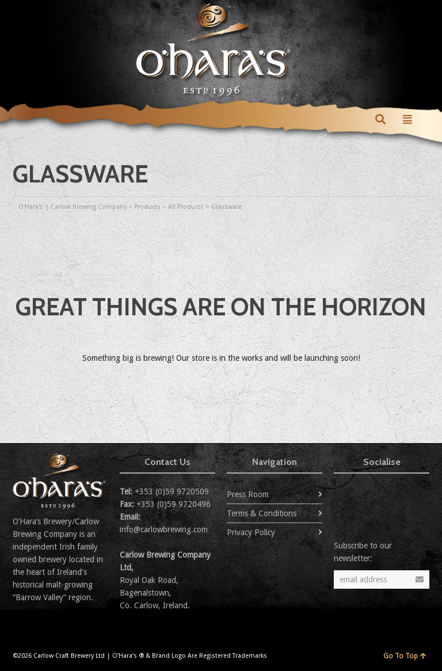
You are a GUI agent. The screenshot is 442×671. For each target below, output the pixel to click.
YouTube (419, 494)
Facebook (368, 494)
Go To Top (404, 656)
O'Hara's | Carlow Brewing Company (72, 207)
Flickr (393, 494)
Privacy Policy (251, 532)
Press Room (248, 494)
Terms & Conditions (261, 513)
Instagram (343, 513)
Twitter (343, 494)
